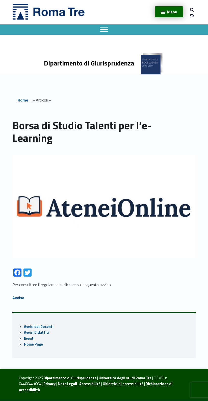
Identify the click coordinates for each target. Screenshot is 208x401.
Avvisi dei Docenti (39, 326)
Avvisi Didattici (36, 332)
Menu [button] (172, 12)
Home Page (33, 344)
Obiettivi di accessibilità (123, 384)
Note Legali (67, 384)
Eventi (29, 338)
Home (23, 100)
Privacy (49, 384)
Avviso (18, 298)
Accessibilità (89, 384)
